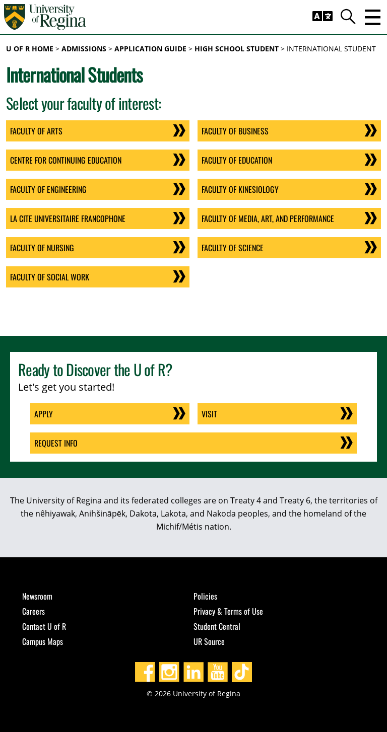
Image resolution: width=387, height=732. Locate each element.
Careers (33, 611)
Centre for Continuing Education (65, 160)
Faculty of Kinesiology (240, 189)
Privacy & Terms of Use (228, 611)
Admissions (83, 48)
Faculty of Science (233, 248)
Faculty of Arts (36, 131)
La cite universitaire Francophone (67, 218)
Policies (205, 596)
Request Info (56, 443)
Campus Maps (42, 641)
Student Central (217, 626)
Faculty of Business (235, 131)
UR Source (209, 641)
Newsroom (37, 596)
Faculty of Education (237, 160)
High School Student (237, 48)
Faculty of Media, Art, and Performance (268, 218)
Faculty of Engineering (48, 189)
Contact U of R (44, 626)
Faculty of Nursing (42, 248)
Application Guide (150, 48)
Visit (209, 414)
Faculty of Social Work (49, 277)
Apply (43, 414)
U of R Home (29, 48)
